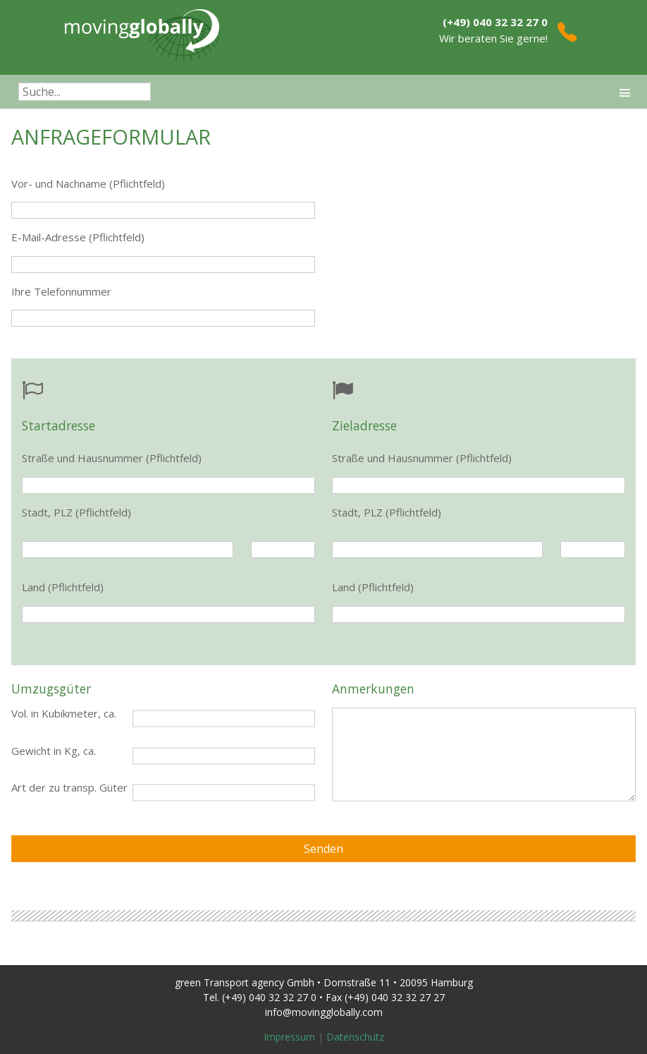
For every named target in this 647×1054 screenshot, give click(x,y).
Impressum (289, 1036)
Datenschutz (355, 1036)
